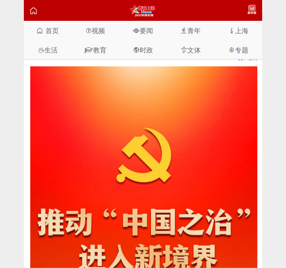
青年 (191, 31)
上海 (238, 31)
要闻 (143, 31)
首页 (47, 31)
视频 (95, 31)
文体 (191, 50)
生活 (48, 50)
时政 (143, 50)
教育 (95, 50)
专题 (238, 50)
